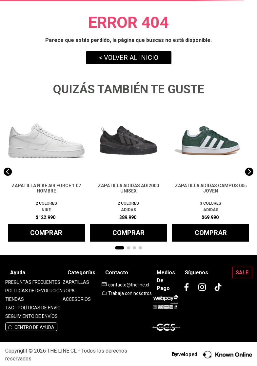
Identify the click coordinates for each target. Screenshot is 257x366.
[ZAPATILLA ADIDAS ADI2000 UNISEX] (128, 172)
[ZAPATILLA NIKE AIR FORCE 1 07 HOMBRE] (46, 172)
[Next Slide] (249, 171)
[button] (119, 247)
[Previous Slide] (8, 171)
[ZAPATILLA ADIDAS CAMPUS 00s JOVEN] (210, 172)
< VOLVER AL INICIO (128, 58)
